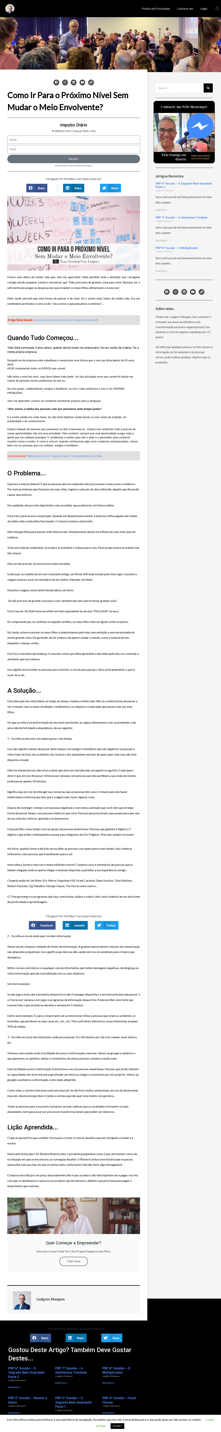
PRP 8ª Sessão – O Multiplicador (177, 248)
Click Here (73, 1261)
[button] (217, 8)
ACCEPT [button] (117, 1426)
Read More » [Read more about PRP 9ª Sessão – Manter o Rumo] (14, 1412)
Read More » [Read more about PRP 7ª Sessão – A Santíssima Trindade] (161, 240)
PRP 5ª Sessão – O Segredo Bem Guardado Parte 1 (73, 1402)
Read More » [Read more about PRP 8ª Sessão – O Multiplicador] (161, 271)
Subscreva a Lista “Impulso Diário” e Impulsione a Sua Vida (64, 455)
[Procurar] (208, 88)
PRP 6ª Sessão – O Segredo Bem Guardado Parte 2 (26, 1372)
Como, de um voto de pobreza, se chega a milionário (65, 320)
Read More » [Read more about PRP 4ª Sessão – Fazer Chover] (108, 1412)
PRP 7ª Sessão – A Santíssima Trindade (181, 217)
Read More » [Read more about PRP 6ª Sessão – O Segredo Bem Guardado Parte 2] (161, 210)
